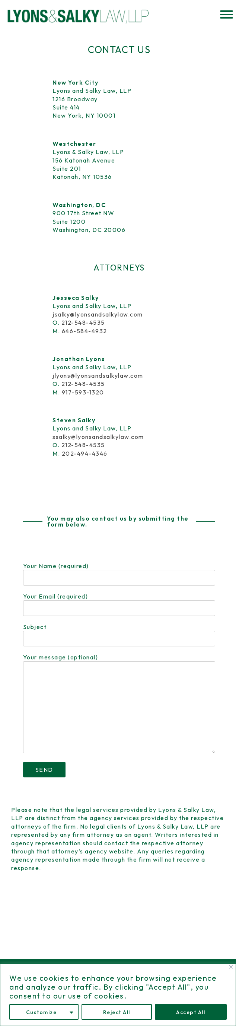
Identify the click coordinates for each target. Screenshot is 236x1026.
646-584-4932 (84, 331)
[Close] (231, 966)
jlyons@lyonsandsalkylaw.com (97, 375)
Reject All (116, 1012)
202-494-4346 (85, 453)
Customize (41, 1012)
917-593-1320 (83, 392)
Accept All (190, 1012)
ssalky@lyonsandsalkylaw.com (98, 436)
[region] (118, 994)
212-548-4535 (83, 322)
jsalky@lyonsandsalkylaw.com (97, 314)
